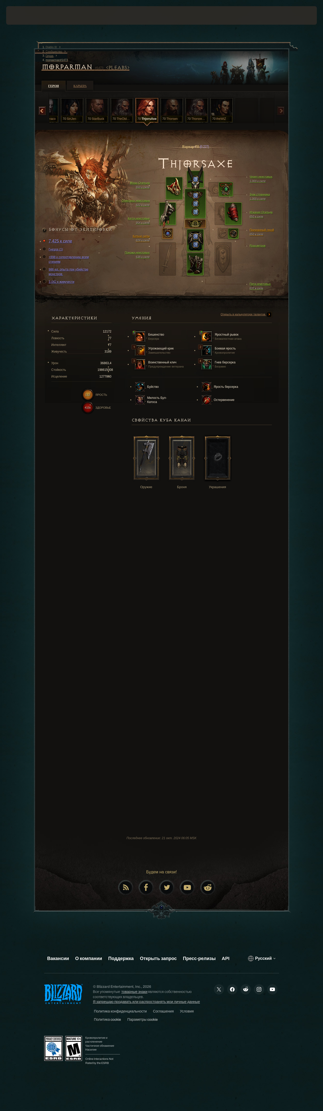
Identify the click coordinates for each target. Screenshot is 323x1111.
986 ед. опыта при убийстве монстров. (66, 271)
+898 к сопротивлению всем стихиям (66, 259)
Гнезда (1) (53, 249)
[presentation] (22, 15)
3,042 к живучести (59, 282)
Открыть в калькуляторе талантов (246, 314)
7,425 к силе (58, 241)
